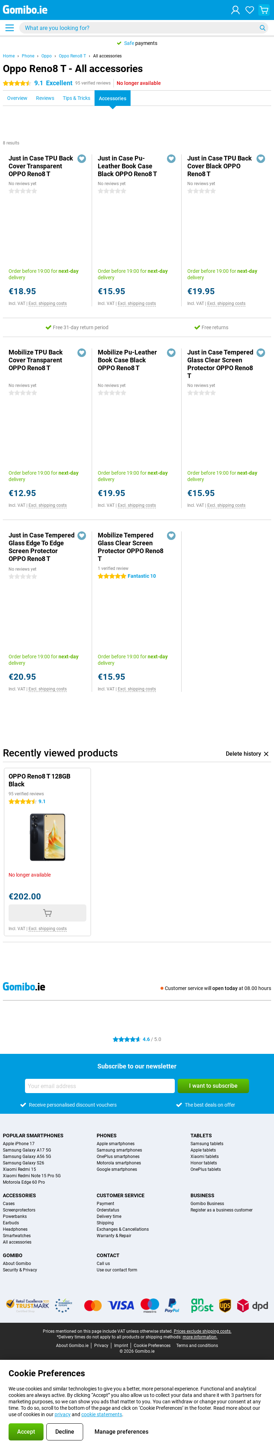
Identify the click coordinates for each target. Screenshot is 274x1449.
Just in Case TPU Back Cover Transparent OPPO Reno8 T (41, 166)
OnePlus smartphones (118, 1156)
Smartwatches (17, 1235)
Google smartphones (117, 1169)
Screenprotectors (19, 1210)
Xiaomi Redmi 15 (19, 1169)
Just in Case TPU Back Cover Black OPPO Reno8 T (219, 166)
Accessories (19, 1195)
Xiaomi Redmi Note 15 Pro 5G (32, 1175)
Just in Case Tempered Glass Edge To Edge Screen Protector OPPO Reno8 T (42, 546)
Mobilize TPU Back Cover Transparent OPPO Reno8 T (36, 360)
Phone (28, 55)
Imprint (121, 1345)
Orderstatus (108, 1210)
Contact (108, 1255)
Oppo (46, 55)
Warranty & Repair (114, 1235)
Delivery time (109, 1216)
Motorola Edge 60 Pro (24, 1182)
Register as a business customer (222, 1210)
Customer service (120, 1195)
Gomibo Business (207, 1203)
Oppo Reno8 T (72, 55)
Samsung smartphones (119, 1150)
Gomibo (12, 1255)
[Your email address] (100, 1086)
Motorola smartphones (119, 1162)
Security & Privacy (20, 1269)
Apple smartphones (116, 1143)
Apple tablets (203, 1150)
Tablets (201, 1135)
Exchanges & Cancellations (123, 1229)
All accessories (107, 55)
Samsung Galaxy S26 (23, 1162)
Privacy (101, 1345)
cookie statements (101, 1414)
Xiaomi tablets (205, 1156)
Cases (9, 1203)
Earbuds (11, 1222)
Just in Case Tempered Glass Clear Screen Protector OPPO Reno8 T (220, 363)
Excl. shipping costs (48, 303)
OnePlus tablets (206, 1169)
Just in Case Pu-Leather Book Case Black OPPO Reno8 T (127, 166)
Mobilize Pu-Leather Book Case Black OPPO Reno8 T (127, 360)
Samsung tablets (207, 1143)
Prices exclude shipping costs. (203, 1331)
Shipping (105, 1222)
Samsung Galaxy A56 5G (27, 1156)
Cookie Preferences (152, 1345)
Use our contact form (117, 1269)
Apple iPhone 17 (19, 1143)
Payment (105, 1203)
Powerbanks (15, 1216)
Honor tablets (204, 1162)
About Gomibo (17, 1263)
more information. (200, 1337)
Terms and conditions (197, 1345)
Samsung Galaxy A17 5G (27, 1150)
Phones (107, 1135)
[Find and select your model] (143, 28)
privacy (63, 1414)
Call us (103, 1263)
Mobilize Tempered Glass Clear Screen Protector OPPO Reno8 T (130, 546)
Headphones (15, 1229)
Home (9, 55)
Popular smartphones (33, 1135)
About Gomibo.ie (72, 1345)
